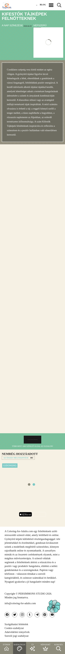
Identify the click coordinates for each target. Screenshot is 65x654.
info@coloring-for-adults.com (20, 603)
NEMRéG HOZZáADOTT (20, 453)
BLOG (43, 4)
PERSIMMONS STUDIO (31, 593)
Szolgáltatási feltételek (16, 624)
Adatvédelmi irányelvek (17, 632)
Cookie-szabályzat (14, 628)
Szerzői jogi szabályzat (17, 635)
